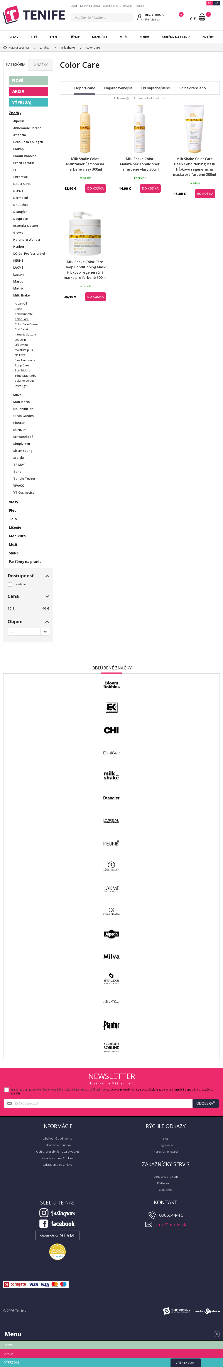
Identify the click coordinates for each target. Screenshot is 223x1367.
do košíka (95, 188)
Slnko (144, 37)
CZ (216, 3)
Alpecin (18, 121)
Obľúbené (165, 1190)
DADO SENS (21, 184)
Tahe (17, 471)
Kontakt (139, 6)
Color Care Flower (26, 324)
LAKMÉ (18, 267)
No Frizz (20, 355)
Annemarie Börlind (27, 128)
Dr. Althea (21, 205)
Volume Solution (25, 381)
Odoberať (205, 1103)
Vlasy (14, 37)
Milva (17, 395)
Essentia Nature (25, 226)
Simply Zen (21, 444)
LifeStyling (21, 345)
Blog (165, 1138)
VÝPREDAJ (22, 102)
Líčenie (74, 37)
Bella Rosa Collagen (28, 142)
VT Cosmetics (23, 492)
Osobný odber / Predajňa (117, 6)
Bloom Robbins (24, 156)
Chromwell (21, 177)
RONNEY (19, 430)
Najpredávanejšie (118, 88)
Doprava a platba (90, 6)
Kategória (15, 64)
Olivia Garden (23, 416)
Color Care (22, 319)
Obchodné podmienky (57, 1138)
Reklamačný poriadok (57, 1145)
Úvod (74, 6)
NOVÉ (17, 80)
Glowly (18, 232)
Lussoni (19, 274)
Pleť (34, 37)
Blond (18, 309)
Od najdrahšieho (192, 88)
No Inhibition (23, 409)
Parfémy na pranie (176, 37)
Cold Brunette (24, 314)
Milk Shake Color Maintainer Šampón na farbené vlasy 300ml (85, 164)
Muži (123, 37)
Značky (208, 37)
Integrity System (25, 334)
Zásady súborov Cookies (57, 1158)
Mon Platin (21, 402)
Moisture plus (24, 350)
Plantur (19, 423)
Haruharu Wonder (27, 239)
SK (209, 3)
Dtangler (20, 212)
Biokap (18, 149)
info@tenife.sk (171, 1224)
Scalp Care (22, 365)
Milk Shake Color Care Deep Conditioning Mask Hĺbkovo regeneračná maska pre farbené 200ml (194, 166)
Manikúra (99, 37)
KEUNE (18, 260)
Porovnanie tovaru (166, 1152)
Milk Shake (21, 295)
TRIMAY (19, 464)
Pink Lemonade (25, 360)
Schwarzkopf (23, 437)
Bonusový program (166, 1177)
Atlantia (19, 135)
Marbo (18, 281)
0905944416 (171, 1215)
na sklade (20, 584)
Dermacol (20, 198)
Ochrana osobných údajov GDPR (57, 1152)
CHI (15, 170)
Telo (53, 37)
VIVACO (18, 485)
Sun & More (22, 370)
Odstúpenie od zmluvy (57, 1165)
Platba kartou (165, 1183)
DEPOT (18, 191)
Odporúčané (84, 88)
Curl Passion (23, 329)
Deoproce (20, 219)
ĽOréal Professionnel (29, 253)
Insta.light (21, 386)
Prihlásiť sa (152, 19)
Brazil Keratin (23, 163)
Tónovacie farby (25, 376)
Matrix (18, 288)
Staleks (18, 458)
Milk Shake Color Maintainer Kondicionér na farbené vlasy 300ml (140, 164)
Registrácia (166, 1145)
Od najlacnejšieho (155, 88)
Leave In (20, 340)
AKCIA (18, 91)
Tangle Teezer (24, 478)
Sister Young (22, 451)
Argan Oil (21, 303)
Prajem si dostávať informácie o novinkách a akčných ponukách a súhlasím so (112, 1091)
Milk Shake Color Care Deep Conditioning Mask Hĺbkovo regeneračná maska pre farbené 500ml (85, 269)
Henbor (18, 246)
